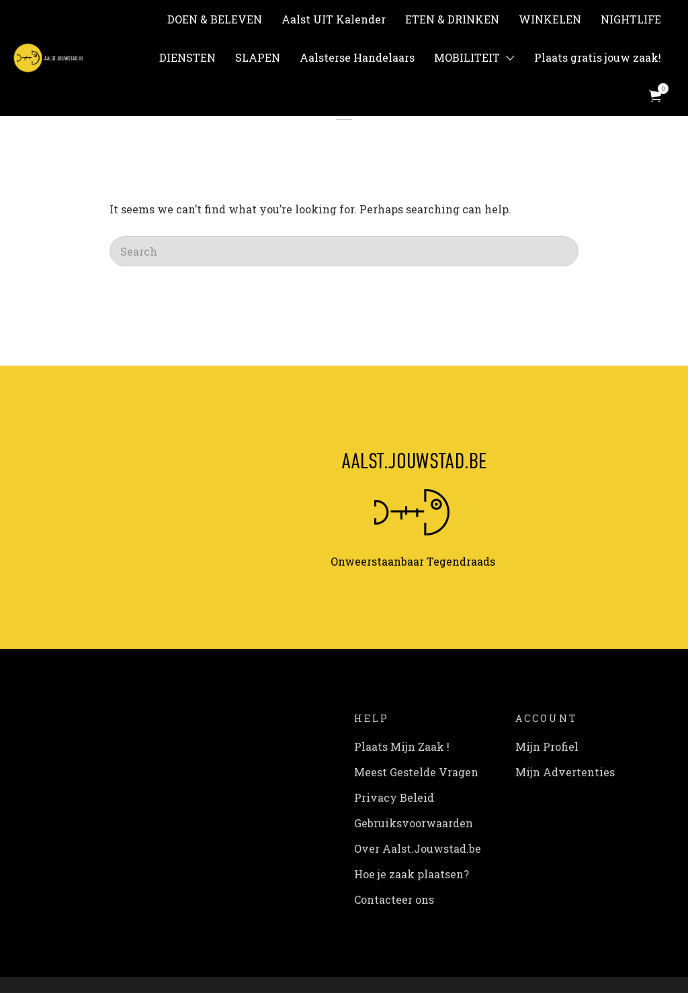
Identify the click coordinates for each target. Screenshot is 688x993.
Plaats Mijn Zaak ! (401, 746)
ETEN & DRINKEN (452, 19)
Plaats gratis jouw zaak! (597, 57)
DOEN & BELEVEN (214, 19)
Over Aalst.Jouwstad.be (417, 848)
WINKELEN (550, 19)
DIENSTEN (187, 57)
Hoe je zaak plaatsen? (411, 874)
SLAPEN (257, 57)
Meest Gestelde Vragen (416, 772)
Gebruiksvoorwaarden (413, 823)
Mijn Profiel (546, 746)
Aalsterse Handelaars (357, 57)
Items (659, 88)
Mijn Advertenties (565, 772)
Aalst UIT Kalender (334, 19)
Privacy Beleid (394, 797)
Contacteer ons (394, 899)
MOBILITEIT (467, 57)
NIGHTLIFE (631, 19)
